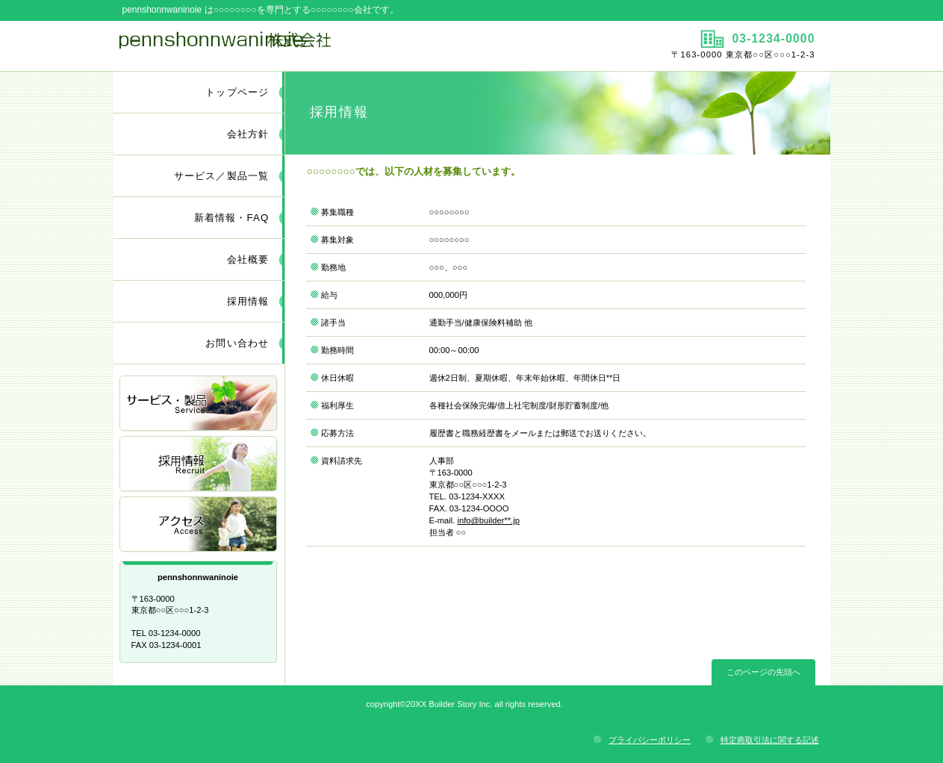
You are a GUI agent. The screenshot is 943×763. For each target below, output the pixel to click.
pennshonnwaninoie (290, 45)
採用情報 (199, 464)
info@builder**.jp (488, 520)
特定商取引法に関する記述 (770, 739)
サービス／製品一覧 (199, 404)
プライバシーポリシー (650, 739)
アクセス (199, 525)
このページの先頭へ (763, 671)
